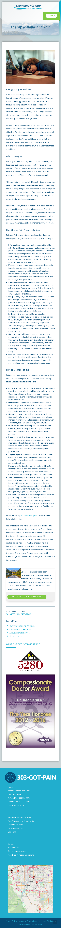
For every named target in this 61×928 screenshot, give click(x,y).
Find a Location (16, 636)
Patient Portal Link (16, 828)
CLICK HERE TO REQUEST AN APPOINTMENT (27, 597)
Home (10, 787)
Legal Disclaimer (49, 921)
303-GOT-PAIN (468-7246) (18, 614)
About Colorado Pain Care (20, 633)
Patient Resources (15, 824)
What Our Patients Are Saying (23, 644)
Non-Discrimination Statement (21, 855)
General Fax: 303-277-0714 (19, 801)
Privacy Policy (11, 921)
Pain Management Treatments (21, 821)
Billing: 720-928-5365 (16, 805)
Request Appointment (17, 851)
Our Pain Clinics (14, 794)
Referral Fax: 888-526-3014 (19, 798)
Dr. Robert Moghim (29, 515)
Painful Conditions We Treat (20, 817)
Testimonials (13, 847)
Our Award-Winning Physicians (22, 626)
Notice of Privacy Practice (29, 921)
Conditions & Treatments (20, 629)
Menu (51, 16)
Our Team (12, 832)
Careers (11, 844)
